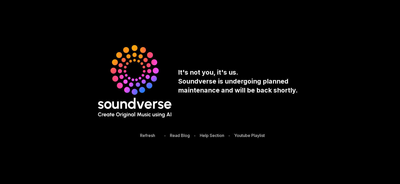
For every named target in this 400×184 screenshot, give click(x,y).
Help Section (212, 135)
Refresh (147, 135)
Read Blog (180, 135)
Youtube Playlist (249, 135)
